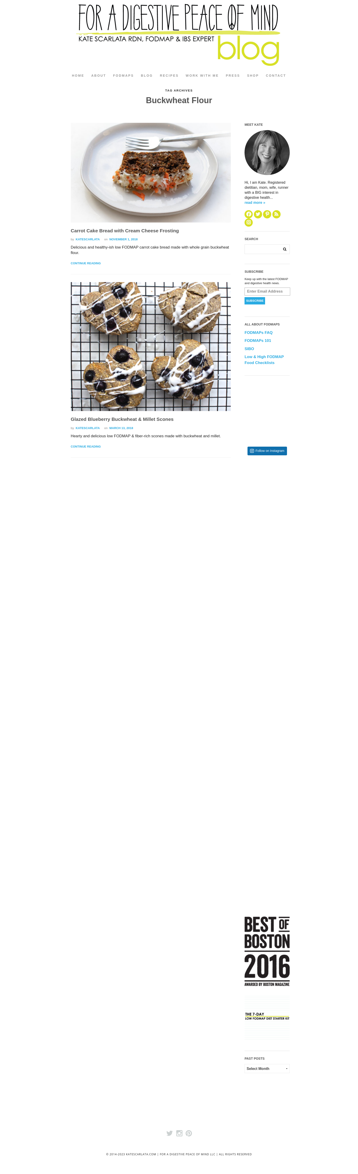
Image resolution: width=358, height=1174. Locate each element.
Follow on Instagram (269, 451)
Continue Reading (86, 263)
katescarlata (88, 239)
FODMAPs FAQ (259, 332)
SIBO (249, 349)
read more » (255, 202)
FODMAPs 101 (258, 340)
